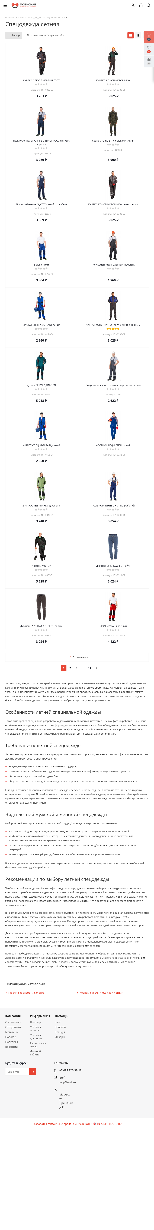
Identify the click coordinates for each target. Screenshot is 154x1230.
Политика (11, 1041)
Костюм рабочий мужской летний (101, 992)
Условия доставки (36, 1036)
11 (89, 668)
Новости (10, 1037)
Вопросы (60, 1027)
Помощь (35, 1022)
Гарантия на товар (38, 1044)
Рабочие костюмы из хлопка (26, 992)
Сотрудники (13, 1027)
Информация (40, 1016)
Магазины (11, 1032)
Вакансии (11, 1046)
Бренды (60, 1032)
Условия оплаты (35, 1028)
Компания (13, 1016)
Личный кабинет (35, 1052)
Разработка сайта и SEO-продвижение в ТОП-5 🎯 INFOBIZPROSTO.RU (77, 1124)
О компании (13, 1022)
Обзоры (60, 1037)
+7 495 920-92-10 (70, 1070)
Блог (58, 1022)
